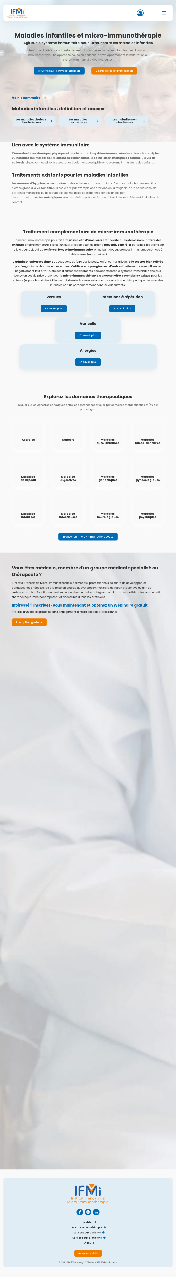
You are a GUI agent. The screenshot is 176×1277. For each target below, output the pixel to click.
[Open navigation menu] (164, 13)
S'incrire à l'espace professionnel (114, 70)
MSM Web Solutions (106, 1262)
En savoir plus (53, 308)
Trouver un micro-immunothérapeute (59, 70)
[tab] (29, 98)
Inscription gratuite (29, 622)
